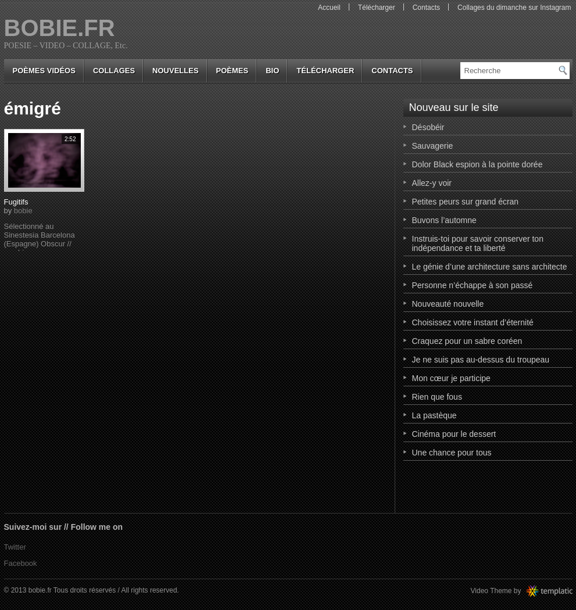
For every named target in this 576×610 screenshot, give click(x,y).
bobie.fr (59, 28)
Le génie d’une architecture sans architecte (489, 266)
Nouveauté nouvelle (448, 303)
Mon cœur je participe (451, 378)
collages (114, 70)
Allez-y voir (432, 183)
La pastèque (434, 415)
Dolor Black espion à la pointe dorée (477, 164)
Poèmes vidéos (44, 70)
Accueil (329, 7)
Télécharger (376, 7)
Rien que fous (437, 396)
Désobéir (428, 127)
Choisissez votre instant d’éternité (473, 322)
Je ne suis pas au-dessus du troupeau (481, 359)
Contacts (426, 7)
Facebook (20, 563)
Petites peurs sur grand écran (465, 201)
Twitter (15, 547)
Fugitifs (16, 202)
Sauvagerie (432, 145)
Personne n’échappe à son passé (472, 285)
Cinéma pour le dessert (454, 434)
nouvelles (175, 70)
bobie (23, 210)
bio (272, 70)
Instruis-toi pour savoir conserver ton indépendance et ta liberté (477, 243)
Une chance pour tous (452, 452)
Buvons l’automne (444, 220)
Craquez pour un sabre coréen (467, 341)
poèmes (232, 70)
